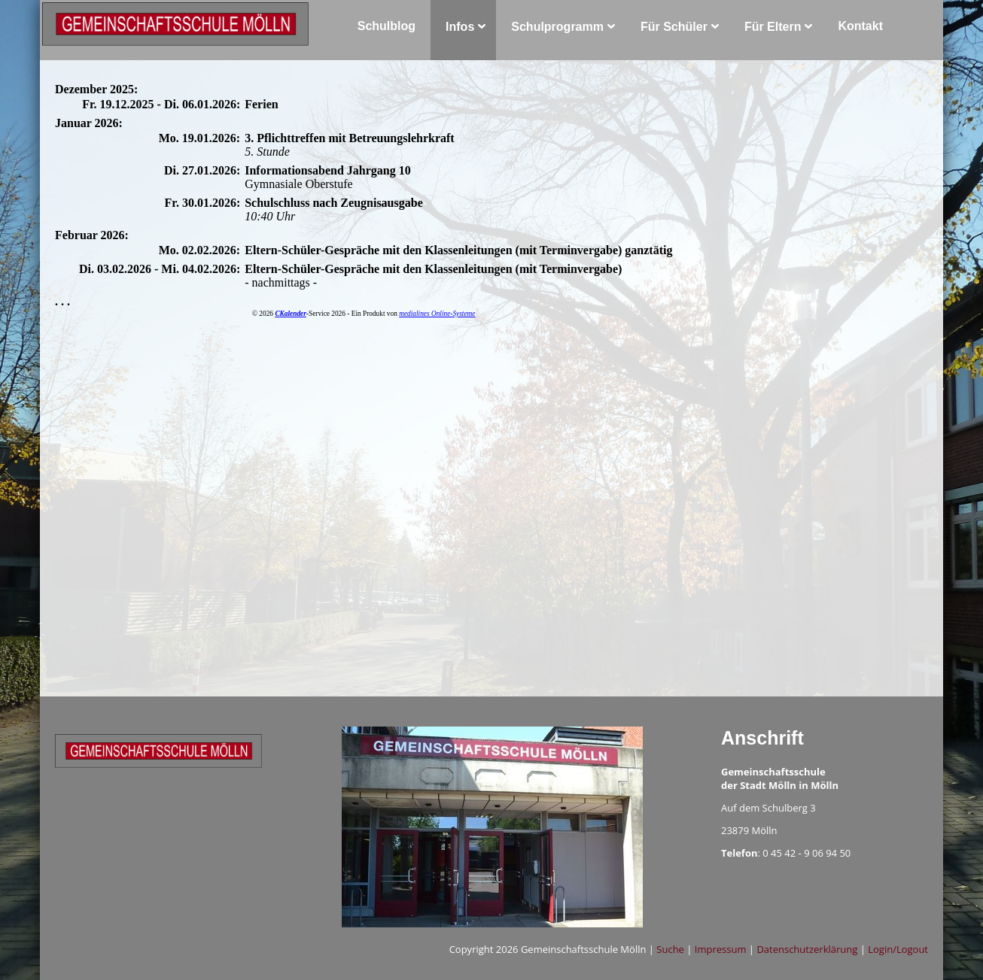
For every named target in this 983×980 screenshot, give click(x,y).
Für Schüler (674, 26)
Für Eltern (773, 26)
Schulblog (386, 26)
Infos (460, 26)
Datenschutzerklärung (806, 949)
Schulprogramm (557, 26)
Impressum (721, 949)
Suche (670, 949)
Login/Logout (898, 949)
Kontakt (860, 26)
